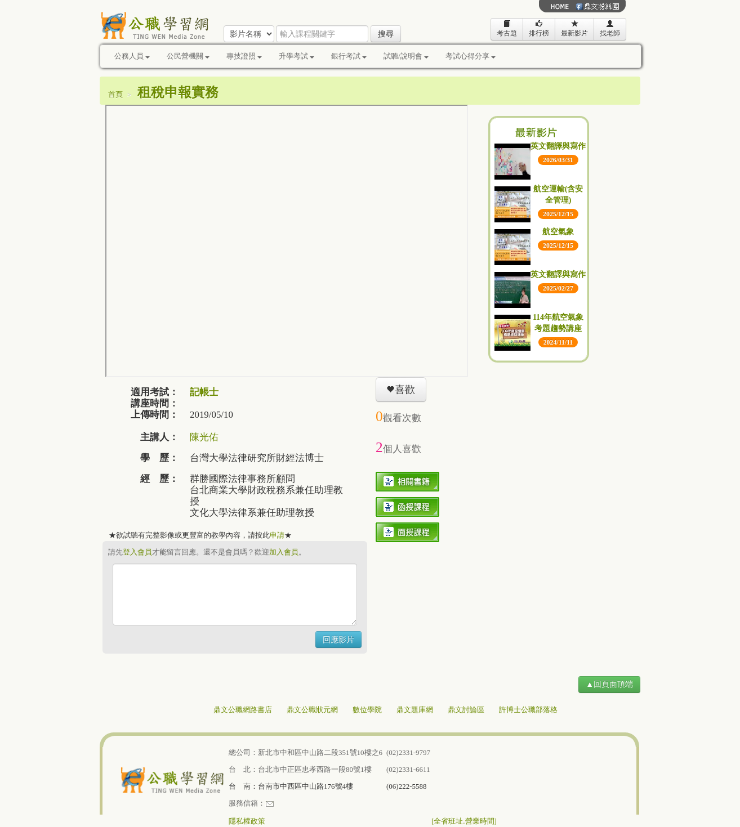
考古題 (507, 28)
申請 (277, 535)
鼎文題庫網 (414, 709)
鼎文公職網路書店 (242, 709)
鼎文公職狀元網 (312, 709)
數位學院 (367, 709)
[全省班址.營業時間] (464, 821)
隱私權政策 (247, 821)
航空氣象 (558, 231)
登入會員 (137, 552)
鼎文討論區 (466, 709)
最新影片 (574, 28)
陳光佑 (204, 437)
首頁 (115, 94)
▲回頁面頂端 (609, 684)
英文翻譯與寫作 (558, 146)
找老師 (610, 28)
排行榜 (539, 28)
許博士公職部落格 (528, 709)
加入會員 (283, 552)
